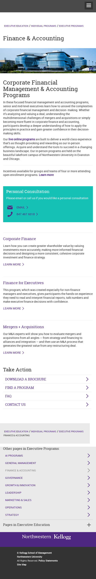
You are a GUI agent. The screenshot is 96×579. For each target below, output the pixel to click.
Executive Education (16, 25)
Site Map (21, 564)
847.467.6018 (26, 214)
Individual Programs (43, 25)
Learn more (46, 175)
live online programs (21, 139)
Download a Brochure (25, 379)
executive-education (11, 12)
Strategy (12, 515)
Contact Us (15, 404)
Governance (14, 478)
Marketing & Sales (18, 500)
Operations (13, 507)
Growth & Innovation (20, 485)
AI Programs (14, 455)
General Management (20, 463)
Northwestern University (61, 541)
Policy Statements (48, 560)
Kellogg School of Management (35, 552)
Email (21, 207)
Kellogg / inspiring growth (36, 542)
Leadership (13, 492)
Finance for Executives (23, 282)
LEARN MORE (12, 264)
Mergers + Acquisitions (23, 326)
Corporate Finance (19, 238)
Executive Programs (71, 25)
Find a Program (19, 387)
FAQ (8, 396)
